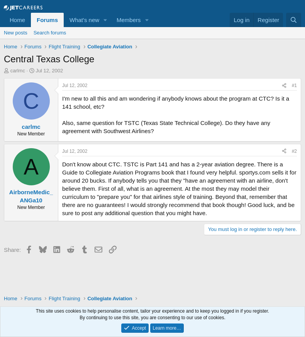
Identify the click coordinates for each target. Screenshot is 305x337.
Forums (47, 20)
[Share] (284, 85)
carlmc (17, 71)
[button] (105, 20)
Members (129, 20)
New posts (15, 33)
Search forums (50, 33)
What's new (84, 20)
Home (17, 20)
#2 (294, 151)
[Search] (293, 20)
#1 (294, 85)
